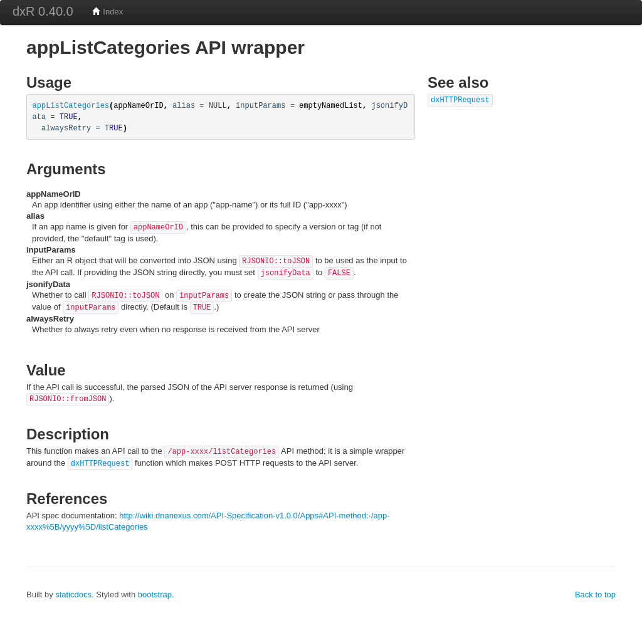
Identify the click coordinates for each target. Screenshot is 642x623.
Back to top (595, 594)
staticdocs (73, 594)
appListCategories (71, 106)
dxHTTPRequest (100, 463)
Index (107, 11)
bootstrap (155, 594)
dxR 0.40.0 (43, 11)
